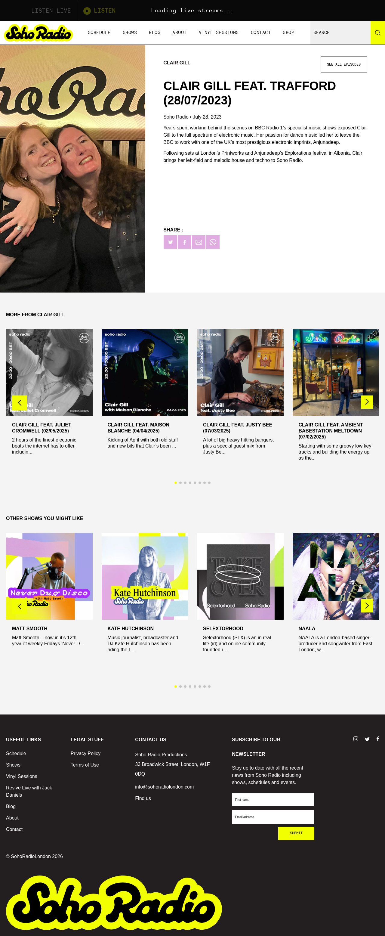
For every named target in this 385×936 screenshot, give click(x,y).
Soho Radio (176, 116)
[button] (367, 402)
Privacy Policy (86, 753)
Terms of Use (85, 764)
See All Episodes (344, 64)
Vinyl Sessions (219, 32)
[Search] (378, 33)
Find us (143, 798)
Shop (288, 32)
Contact (261, 32)
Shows (130, 32)
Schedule (99, 32)
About (179, 32)
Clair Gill (176, 62)
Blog (154, 32)
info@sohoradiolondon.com (164, 786)
